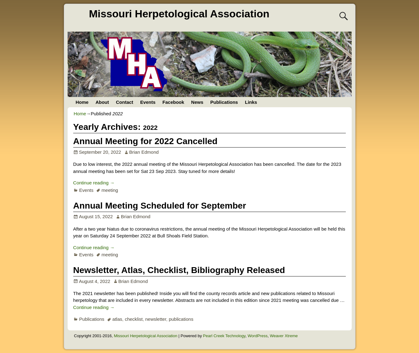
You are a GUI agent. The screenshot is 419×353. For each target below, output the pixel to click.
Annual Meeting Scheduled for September (159, 205)
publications (181, 319)
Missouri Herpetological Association (179, 14)
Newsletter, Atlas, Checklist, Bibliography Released (179, 270)
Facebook (173, 102)
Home (82, 102)
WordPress (258, 335)
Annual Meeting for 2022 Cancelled (145, 141)
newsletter (155, 319)
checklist (134, 319)
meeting (109, 190)
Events (147, 102)
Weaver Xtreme (284, 335)
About (102, 102)
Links (251, 102)
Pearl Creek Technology (224, 335)
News (197, 102)
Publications (224, 102)
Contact (124, 102)
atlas (117, 319)
